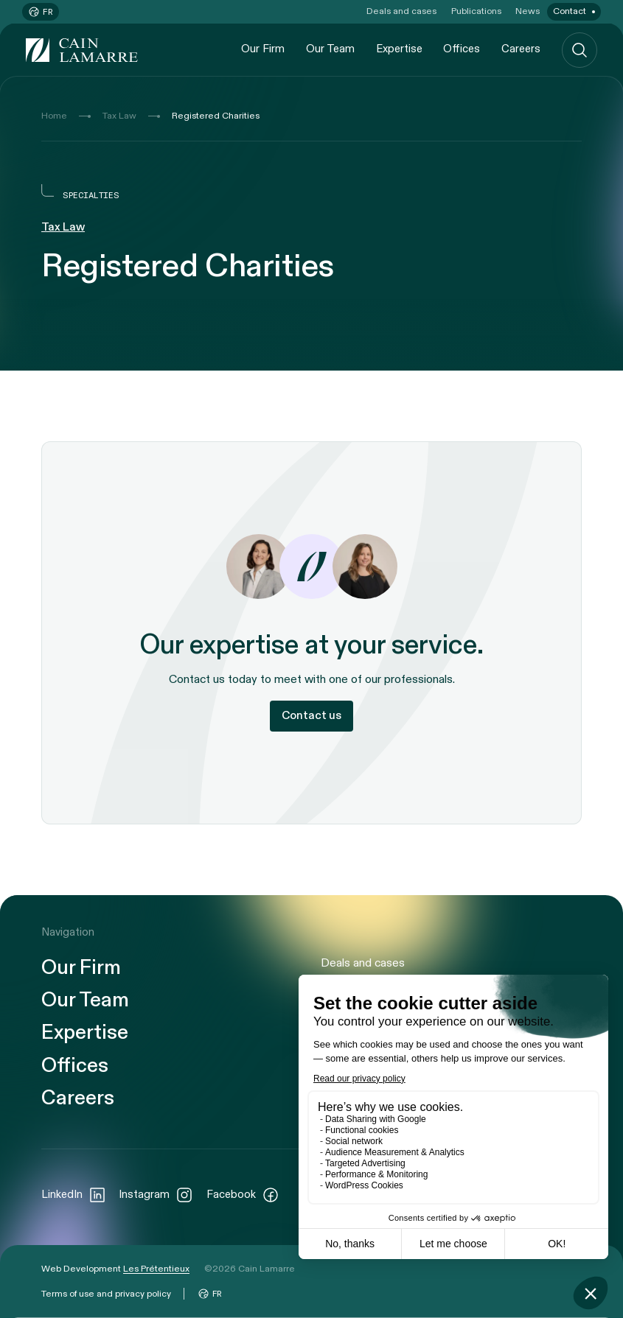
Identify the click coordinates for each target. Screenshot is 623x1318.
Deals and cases (401, 11)
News (527, 11)
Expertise (399, 49)
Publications (476, 11)
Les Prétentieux (156, 1269)
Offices (461, 49)
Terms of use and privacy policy (106, 1294)
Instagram (156, 1195)
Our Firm (263, 49)
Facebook (242, 1195)
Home (54, 116)
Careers (520, 49)
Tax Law (119, 116)
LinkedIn (73, 1195)
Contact (569, 11)
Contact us (311, 715)
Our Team (330, 49)
